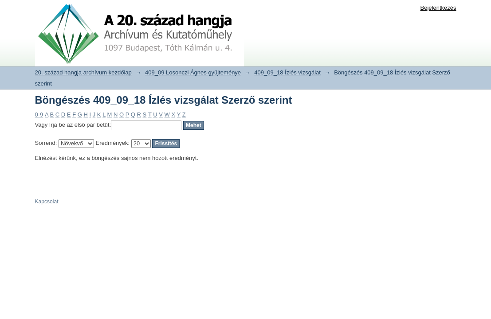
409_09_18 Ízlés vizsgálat (287, 72)
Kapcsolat (47, 201)
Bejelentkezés (438, 7)
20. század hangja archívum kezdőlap (83, 72)
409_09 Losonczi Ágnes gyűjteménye (193, 72)
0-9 (39, 114)
